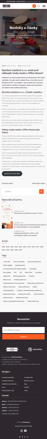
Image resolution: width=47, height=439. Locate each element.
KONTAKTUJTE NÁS (12, 174)
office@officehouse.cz (13, 404)
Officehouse (26, 422)
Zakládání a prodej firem (9, 384)
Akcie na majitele (19, 262)
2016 (41, 247)
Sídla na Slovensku (9, 287)
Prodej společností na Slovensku (13, 283)
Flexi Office (28, 272)
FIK (21, 272)
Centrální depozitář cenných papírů (14, 269)
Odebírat (23, 337)
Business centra (29, 381)
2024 (7, 247)
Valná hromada (8, 297)
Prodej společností (20, 280)
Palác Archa (7, 280)
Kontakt (26, 387)
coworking (32, 269)
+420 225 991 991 (13, 411)
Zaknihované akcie (22, 297)
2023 (12, 247)
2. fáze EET (6, 262)
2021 (20, 247)
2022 (16, 247)
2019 (29, 247)
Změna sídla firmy (33, 301)
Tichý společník (39, 294)
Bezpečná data (20, 265)
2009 (12, 250)
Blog (25, 384)
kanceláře (38, 272)
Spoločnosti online (24, 294)
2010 (7, 250)
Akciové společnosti (34, 262)
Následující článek (38, 183)
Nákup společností (19, 276)
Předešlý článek (7, 183)
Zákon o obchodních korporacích (13, 301)
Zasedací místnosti (7, 381)
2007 (20, 250)
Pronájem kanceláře (8, 377)
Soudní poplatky (8, 290)
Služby (35, 287)
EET (15, 272)
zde (39, 1)
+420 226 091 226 (13, 407)
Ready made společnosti (35, 283)
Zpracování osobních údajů (23, 426)
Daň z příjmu (7, 272)
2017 (37, 247)
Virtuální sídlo (28, 377)
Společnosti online (9, 294)
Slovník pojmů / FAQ (8, 390)
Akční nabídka (7, 265)
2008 (16, 250)
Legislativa (6, 276)
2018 (33, 247)
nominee (31, 276)
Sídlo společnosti (24, 287)
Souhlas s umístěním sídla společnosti (29, 290)
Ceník (26, 390)
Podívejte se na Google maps (10, 414)
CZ (39, 6)
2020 (24, 247)
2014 (3, 250)
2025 (3, 247)
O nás (3, 387)
